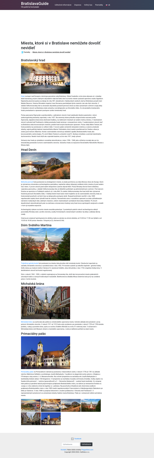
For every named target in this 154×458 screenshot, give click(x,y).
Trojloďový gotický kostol (29, 263)
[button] (31, 405)
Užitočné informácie (63, 5)
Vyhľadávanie (86, 444)
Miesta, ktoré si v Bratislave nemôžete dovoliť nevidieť (51, 52)
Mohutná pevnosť (27, 182)
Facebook (76, 439)
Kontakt (63, 450)
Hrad (22, 96)
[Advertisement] (77, 24)
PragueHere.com (87, 450)
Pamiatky (99, 5)
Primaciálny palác (27, 372)
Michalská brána (27, 322)
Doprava (77, 5)
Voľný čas (88, 5)
